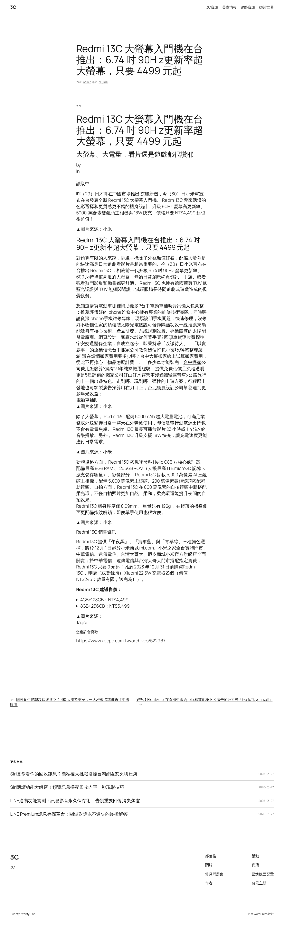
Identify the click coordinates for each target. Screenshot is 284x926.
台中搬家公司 (125, 350)
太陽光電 (130, 325)
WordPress (260, 914)
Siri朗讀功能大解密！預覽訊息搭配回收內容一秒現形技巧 (67, 787)
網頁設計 (107, 337)
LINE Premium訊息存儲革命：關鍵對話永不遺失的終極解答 (69, 814)
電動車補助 (87, 400)
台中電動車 (152, 306)
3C (13, 7)
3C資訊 (103, 82)
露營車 (148, 375)
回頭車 (171, 337)
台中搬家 (192, 362)
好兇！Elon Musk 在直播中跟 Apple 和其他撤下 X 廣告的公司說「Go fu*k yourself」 (204, 699)
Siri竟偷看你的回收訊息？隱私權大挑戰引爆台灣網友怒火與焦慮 (74, 773)
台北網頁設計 (161, 387)
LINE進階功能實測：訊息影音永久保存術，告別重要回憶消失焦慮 (75, 800)
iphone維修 (119, 312)
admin (87, 82)
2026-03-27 (266, 774)
